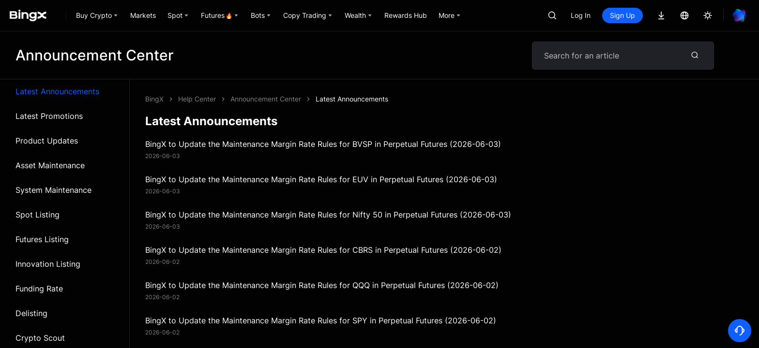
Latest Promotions (49, 116)
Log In (581, 15)
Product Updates (46, 140)
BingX (154, 99)
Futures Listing (42, 239)
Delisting (31, 313)
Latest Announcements (57, 91)
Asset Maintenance (50, 165)
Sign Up (622, 15)
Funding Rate (39, 288)
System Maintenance (53, 190)
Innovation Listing (47, 264)
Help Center (197, 99)
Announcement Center (265, 99)
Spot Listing (37, 214)
